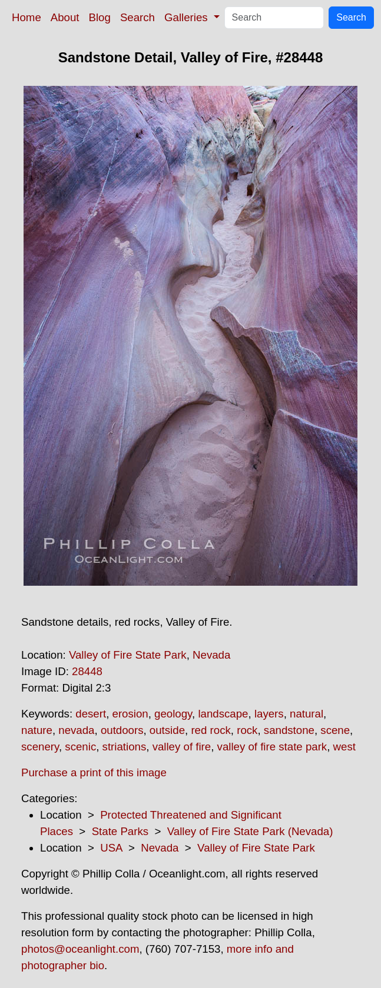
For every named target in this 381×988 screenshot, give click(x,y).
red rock (210, 730)
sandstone (289, 730)
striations (124, 746)
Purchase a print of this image (94, 772)
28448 (87, 671)
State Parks (120, 831)
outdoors (122, 730)
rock (247, 730)
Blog (100, 17)
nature (36, 730)
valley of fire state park (272, 746)
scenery (40, 746)
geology (173, 713)
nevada (76, 730)
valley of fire (182, 746)
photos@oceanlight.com (80, 949)
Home (26, 17)
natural (306, 713)
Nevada (211, 655)
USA (111, 848)
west (344, 746)
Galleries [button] (187, 17)
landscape (223, 713)
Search (137, 17)
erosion (130, 713)
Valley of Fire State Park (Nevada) (250, 831)
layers (269, 713)
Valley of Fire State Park (128, 655)
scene (335, 730)
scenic (80, 746)
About (65, 17)
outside (167, 730)
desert (90, 713)
